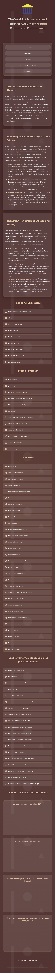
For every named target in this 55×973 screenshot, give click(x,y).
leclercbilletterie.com (14, 356)
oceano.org (11, 449)
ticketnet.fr (10, 411)
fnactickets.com (12, 649)
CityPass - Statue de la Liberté (17, 721)
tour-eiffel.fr (12, 689)
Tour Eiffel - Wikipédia (14, 696)
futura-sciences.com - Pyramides (18, 746)
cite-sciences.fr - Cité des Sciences (19, 417)
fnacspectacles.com (14, 349)
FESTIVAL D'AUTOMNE (15, 599)
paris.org (10, 386)
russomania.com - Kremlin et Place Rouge (22, 784)
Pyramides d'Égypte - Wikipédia (18, 733)
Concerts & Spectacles (28, 65)
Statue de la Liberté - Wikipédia (18, 714)
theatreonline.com (13, 580)
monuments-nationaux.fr (15, 683)
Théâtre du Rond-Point (15, 574)
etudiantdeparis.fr (13, 485)
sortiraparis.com (12, 523)
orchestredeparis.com (15, 504)
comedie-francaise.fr (14, 473)
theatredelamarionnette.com (19, 492)
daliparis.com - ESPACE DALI (17, 424)
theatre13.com (12, 567)
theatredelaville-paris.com (16, 529)
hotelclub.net (11, 517)
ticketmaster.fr (12, 343)
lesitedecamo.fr (12, 643)
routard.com (11, 677)
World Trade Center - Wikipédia (18, 765)
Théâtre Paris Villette (14, 586)
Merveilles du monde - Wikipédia (18, 727)
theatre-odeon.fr (13, 498)
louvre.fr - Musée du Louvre (16, 392)
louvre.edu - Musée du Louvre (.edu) (20, 398)
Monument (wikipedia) (15, 670)
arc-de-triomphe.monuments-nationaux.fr (22, 702)
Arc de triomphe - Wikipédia (17, 708)
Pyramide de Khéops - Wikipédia (18, 740)
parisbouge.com (12, 362)
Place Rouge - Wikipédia (15, 777)
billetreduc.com (12, 337)
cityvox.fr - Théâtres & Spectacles (18, 592)
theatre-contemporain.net (16, 536)
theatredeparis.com (14, 542)
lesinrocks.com (12, 630)
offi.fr (8, 318)
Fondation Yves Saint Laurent (17, 436)
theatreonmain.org (13, 605)
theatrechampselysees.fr (15, 561)
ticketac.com (11, 330)
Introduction (28, 47)
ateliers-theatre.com (14, 479)
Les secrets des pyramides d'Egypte (19, 759)
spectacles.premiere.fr (15, 611)
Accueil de (27, 960)
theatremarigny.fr (13, 548)
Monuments (28, 71)
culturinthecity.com (13, 324)
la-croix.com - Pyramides (15, 752)
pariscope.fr (11, 380)
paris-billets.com (12, 511)
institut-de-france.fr (13, 443)
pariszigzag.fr (11, 466)
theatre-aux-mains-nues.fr (16, 618)
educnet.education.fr (14, 430)
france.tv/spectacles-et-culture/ (18, 312)
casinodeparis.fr (12, 555)
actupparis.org (12, 624)
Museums (28, 53)
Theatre (28, 59)
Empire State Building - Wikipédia (19, 771)
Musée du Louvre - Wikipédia (17, 405)
